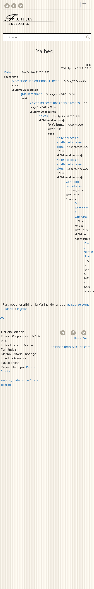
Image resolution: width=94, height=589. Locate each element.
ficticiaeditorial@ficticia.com (70, 347)
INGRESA (80, 338)
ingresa (22, 309)
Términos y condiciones (13, 380)
